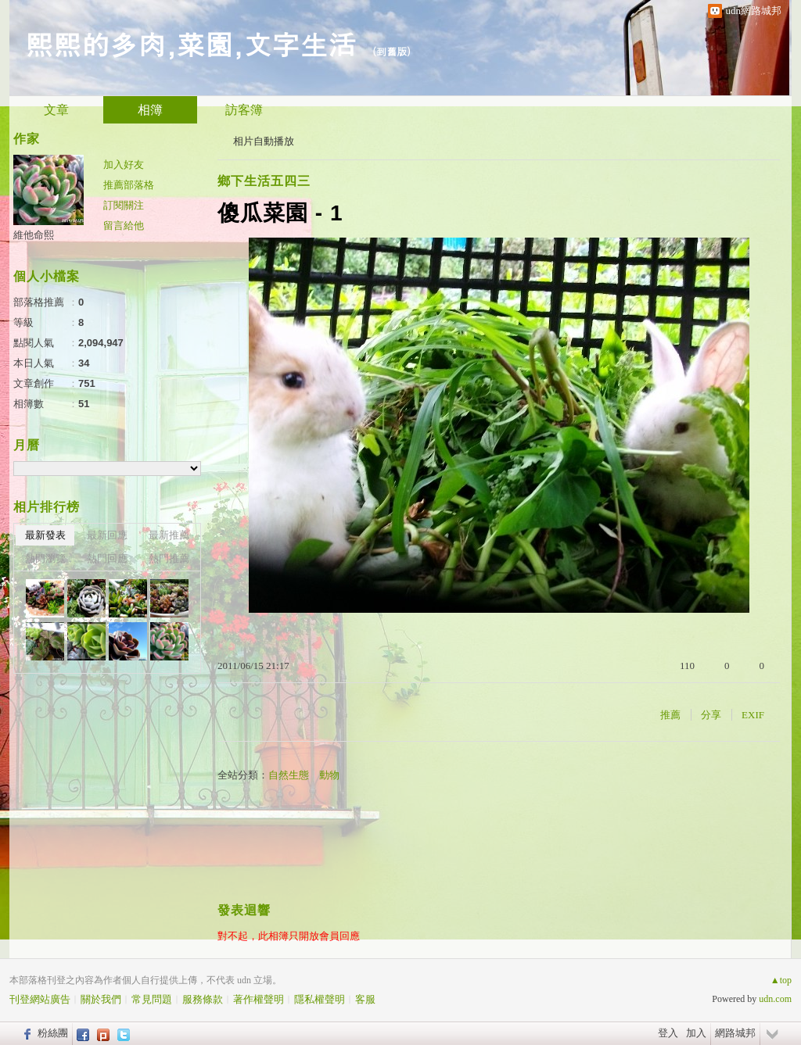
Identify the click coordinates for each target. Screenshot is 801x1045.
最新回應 (107, 535)
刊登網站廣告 (39, 999)
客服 (365, 999)
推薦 (670, 715)
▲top (781, 980)
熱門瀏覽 (45, 558)
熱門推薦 (169, 558)
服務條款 (202, 999)
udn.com (775, 998)
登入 (668, 1033)
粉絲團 (53, 1033)
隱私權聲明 (319, 999)
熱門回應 (107, 558)
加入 (696, 1033)
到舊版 (391, 51)
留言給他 (123, 225)
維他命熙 (33, 235)
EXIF (753, 715)
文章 (56, 109)
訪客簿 (244, 109)
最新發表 (45, 535)
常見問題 (151, 999)
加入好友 (123, 164)
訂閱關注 (123, 205)
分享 (711, 715)
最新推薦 (169, 535)
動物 (329, 775)
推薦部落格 (128, 185)
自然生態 (288, 775)
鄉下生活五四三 (264, 181)
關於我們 (101, 999)
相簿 (150, 109)
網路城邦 (735, 1033)
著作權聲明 (258, 999)
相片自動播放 (263, 141)
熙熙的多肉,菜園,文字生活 (190, 43)
